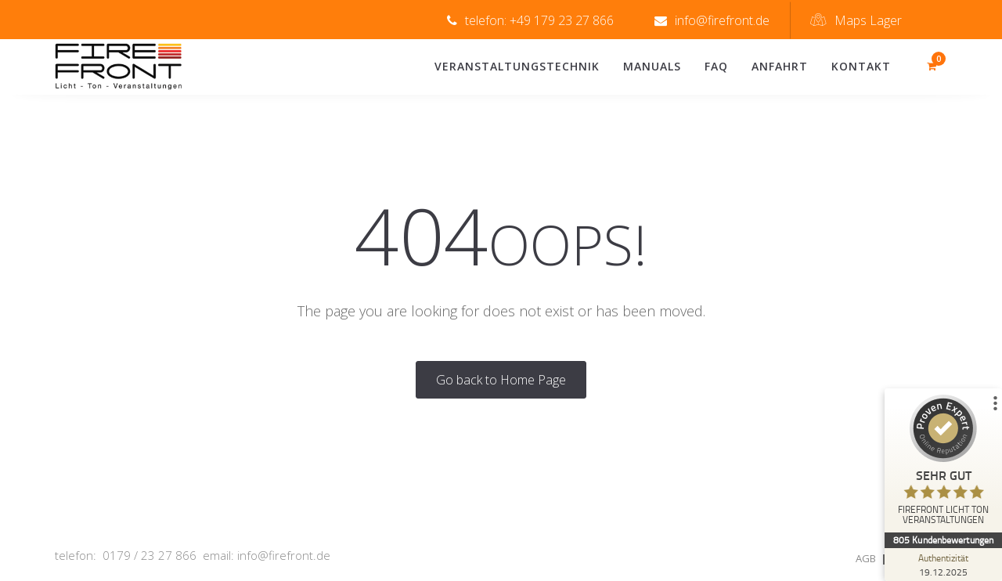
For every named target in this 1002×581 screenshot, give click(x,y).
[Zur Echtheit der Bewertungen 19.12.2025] (943, 564)
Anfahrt (780, 66)
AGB (866, 558)
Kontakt (861, 66)
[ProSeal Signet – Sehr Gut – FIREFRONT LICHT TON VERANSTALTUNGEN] (943, 463)
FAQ (716, 66)
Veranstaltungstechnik (517, 66)
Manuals (652, 66)
